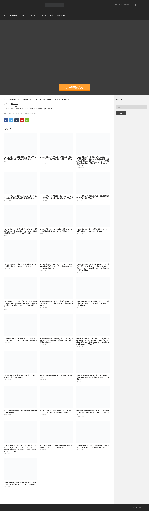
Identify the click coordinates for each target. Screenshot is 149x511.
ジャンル (24, 15)
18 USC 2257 (137, 507)
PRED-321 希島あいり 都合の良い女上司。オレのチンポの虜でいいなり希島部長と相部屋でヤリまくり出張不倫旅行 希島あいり (56, 340)
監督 (51, 15)
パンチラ (18, 113)
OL (8, 113)
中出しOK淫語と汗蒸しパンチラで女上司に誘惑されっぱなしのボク (31, 109)
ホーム (4, 15)
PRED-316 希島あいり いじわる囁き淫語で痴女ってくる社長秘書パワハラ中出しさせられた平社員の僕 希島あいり (56, 303)
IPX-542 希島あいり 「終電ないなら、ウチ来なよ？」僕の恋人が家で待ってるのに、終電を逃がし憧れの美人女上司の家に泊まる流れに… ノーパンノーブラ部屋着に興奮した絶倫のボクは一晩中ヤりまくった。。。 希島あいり (92, 161)
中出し (22, 113)
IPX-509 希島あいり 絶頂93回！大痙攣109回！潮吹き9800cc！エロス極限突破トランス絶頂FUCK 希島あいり (56, 159)
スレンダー (12, 113)
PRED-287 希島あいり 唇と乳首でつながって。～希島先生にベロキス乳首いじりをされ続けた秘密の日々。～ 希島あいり (92, 303)
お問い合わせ (61, 15)
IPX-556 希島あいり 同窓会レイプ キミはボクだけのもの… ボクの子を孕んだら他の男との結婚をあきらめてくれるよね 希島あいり (56, 266)
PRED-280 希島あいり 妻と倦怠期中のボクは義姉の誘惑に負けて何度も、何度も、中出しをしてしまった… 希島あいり (92, 377)
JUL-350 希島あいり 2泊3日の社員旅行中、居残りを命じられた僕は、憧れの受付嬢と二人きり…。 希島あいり (92, 412)
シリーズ (33, 15)
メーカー (43, 15)
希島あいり (14, 104)
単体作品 (27, 113)
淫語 (35, 113)
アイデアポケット (16, 106)
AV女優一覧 (13, 15)
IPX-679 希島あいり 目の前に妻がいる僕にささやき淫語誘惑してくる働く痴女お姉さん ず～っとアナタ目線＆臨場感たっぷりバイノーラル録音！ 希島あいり (20, 231)
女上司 (31, 113)
